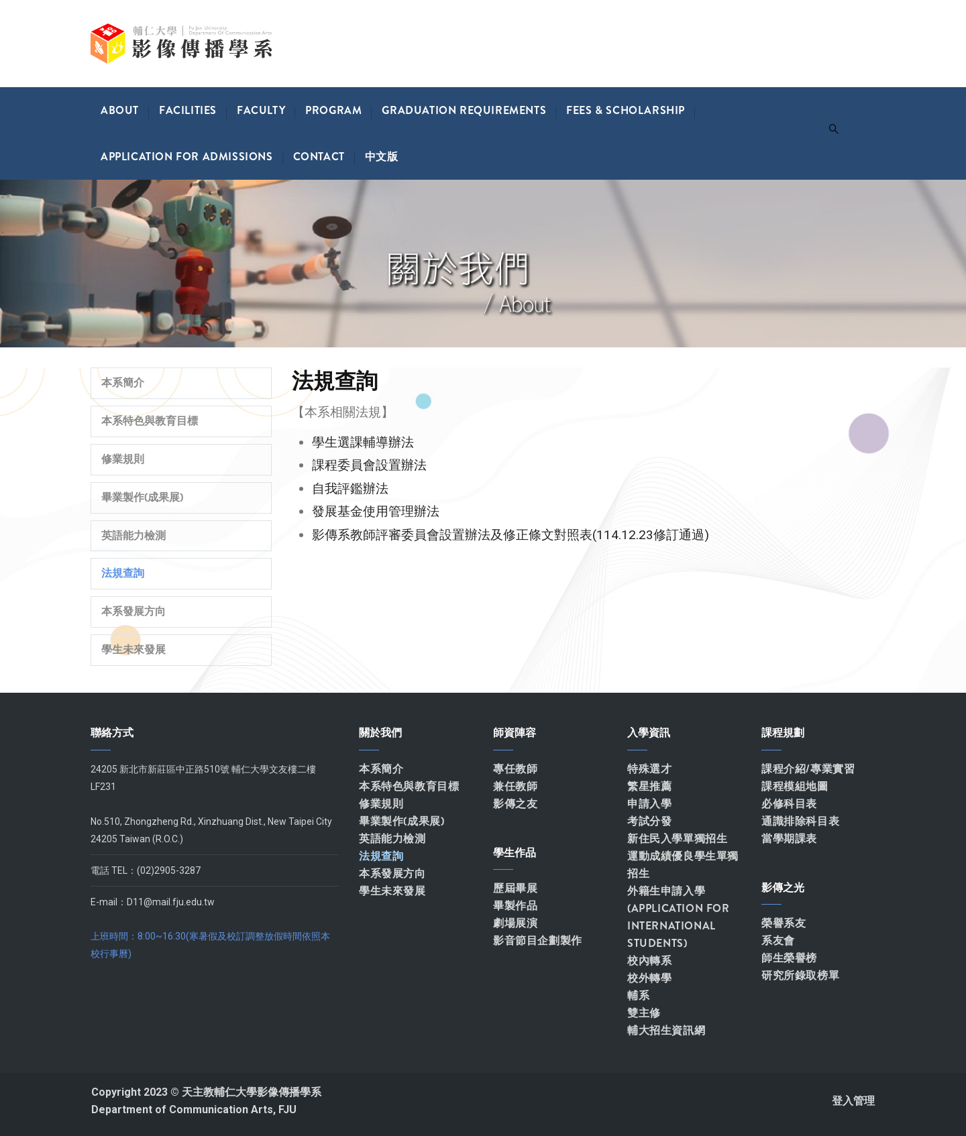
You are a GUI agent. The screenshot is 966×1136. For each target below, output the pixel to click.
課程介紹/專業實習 (808, 769)
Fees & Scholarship (625, 110)
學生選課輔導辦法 (363, 442)
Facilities (188, 110)
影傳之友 (515, 803)
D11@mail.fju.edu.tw (171, 902)
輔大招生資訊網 (666, 1030)
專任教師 (515, 769)
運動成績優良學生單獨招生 (683, 864)
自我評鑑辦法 (350, 488)
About (120, 110)
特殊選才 (649, 769)
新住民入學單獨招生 (677, 838)
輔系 (638, 995)
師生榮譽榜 (789, 958)
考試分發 (649, 821)
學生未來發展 (133, 649)
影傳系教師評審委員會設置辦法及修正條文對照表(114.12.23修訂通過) (510, 535)
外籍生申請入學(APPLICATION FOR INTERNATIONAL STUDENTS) (678, 917)
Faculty (261, 110)
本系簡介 (122, 382)
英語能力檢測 (133, 535)
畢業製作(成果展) (142, 497)
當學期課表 (789, 838)
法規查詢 (122, 573)
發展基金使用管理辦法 (375, 511)
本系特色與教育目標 (149, 421)
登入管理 (853, 1100)
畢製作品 (515, 905)
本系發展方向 (133, 611)
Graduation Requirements (464, 110)
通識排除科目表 (800, 821)
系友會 (778, 940)
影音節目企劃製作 (537, 940)
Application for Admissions (187, 156)
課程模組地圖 (794, 786)
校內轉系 (649, 960)
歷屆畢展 (515, 888)
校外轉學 (649, 978)
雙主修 (644, 1013)
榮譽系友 (783, 923)
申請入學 (649, 803)
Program (333, 110)
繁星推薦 (649, 786)
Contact (319, 156)
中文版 (381, 156)
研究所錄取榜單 (800, 975)
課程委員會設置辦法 (369, 465)
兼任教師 (515, 786)
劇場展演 (515, 923)
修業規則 (122, 459)
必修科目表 (789, 803)
